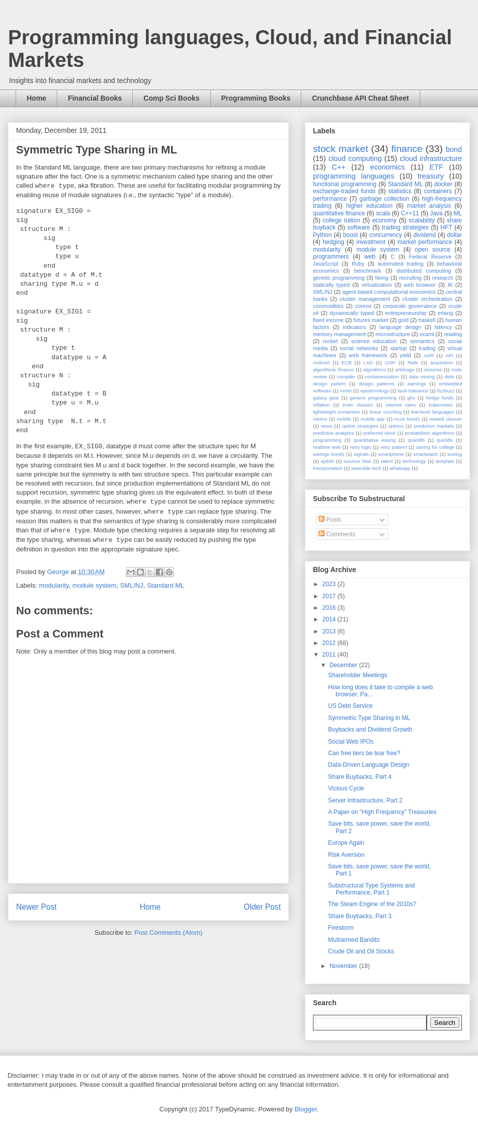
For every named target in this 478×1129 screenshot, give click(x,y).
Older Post (262, 907)
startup (398, 348)
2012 (330, 643)
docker (443, 184)
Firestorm (341, 927)
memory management (339, 334)
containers (438, 191)
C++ (338, 167)
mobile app (373, 419)
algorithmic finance (333, 369)
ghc (411, 397)
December (344, 665)
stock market (340, 148)
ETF (436, 167)
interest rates (401, 405)
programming (327, 440)
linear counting (386, 412)
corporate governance (410, 306)
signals (361, 454)
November (344, 966)
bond (454, 149)
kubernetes (440, 405)
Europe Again (346, 842)
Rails (413, 362)
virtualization (377, 285)
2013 (330, 631)
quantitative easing (375, 440)
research (442, 278)
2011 (330, 654)
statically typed (331, 285)
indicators (354, 327)
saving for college (435, 447)
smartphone (391, 454)
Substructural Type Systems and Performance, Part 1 (371, 889)
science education (373, 341)
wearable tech (366, 468)
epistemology (374, 390)
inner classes (358, 405)
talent (386, 461)
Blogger (305, 1109)
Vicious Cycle (346, 788)
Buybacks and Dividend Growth (370, 729)
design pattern (329, 383)
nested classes (446, 419)
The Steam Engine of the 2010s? (372, 904)
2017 (330, 596)
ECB (347, 362)
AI (449, 285)
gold (404, 320)
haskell (427, 320)
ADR (429, 355)
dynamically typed (352, 313)
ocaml (427, 334)
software (358, 227)
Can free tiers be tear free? (364, 753)
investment (370, 242)
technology (414, 461)
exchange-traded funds (344, 191)
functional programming (344, 184)
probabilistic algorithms (429, 433)
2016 (330, 607)
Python (322, 234)
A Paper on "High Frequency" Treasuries (382, 812)
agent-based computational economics (389, 292)
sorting (454, 454)
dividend (424, 234)
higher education (369, 205)
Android (321, 362)
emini (346, 390)
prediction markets (434, 426)
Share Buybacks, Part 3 (359, 916)
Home (36, 98)
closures (433, 369)
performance (330, 198)
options (396, 426)
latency (443, 327)
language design (400, 327)
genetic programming (338, 278)
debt (449, 376)
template (445, 461)
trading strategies (405, 227)
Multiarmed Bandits (354, 939)
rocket (330, 341)
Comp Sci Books (171, 98)
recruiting (410, 278)
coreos (363, 306)
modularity (54, 585)
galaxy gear (326, 397)
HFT (446, 227)
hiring (381, 278)
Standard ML (165, 585)
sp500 (327, 461)
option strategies (360, 426)
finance (407, 148)
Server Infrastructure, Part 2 (365, 800)
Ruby (358, 264)
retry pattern (393, 447)
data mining (422, 376)
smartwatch (425, 454)
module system (94, 585)
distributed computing (423, 271)
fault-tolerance (412, 390)
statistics (400, 191)
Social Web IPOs (350, 741)
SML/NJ (131, 585)
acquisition (441, 362)
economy (384, 220)
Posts (329, 519)
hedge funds (439, 397)
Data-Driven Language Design (368, 764)
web (369, 256)
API (449, 355)
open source (432, 249)
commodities (328, 306)
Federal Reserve (430, 257)
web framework (368, 355)
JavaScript (325, 264)
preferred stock (379, 433)
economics (387, 167)
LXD (368, 362)
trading (427, 348)
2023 (330, 584)
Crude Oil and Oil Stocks (361, 951)
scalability (422, 220)
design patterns (376, 383)
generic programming (373, 397)
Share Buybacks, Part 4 (359, 776)
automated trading (401, 264)
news (326, 426)
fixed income (328, 320)
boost (350, 234)
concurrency (385, 234)
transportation (328, 468)
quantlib (416, 440)
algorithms (374, 369)
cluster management (365, 299)
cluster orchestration (428, 299)
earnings (417, 383)
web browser (419, 285)
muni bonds (407, 419)
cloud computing (355, 158)
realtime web (327, 447)
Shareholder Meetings (357, 675)
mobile (344, 419)
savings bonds (328, 454)
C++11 (410, 213)
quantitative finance (339, 213)
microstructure (392, 334)
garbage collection (384, 198)
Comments (336, 534)
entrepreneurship (406, 313)
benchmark (367, 271)
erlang (445, 313)
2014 (330, 619)
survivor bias (357, 461)
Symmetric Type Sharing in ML (369, 717)
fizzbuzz (446, 390)
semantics (422, 341)
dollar (454, 234)
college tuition (341, 220)
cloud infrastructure (431, 158)
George (58, 572)
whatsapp (400, 468)
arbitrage (404, 369)
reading (453, 334)
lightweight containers (336, 412)
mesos (320, 419)
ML (457, 213)
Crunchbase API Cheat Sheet (360, 98)
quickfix (445, 440)
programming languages (353, 176)
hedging (333, 242)
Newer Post (36, 907)
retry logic (360, 447)
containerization (382, 376)
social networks (359, 348)
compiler (346, 376)
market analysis (429, 205)
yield (405, 355)
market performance (424, 242)
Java (436, 213)
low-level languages (432, 412)
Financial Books (95, 98)
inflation (321, 405)
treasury (431, 176)
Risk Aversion (346, 854)
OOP (390, 362)
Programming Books (256, 98)
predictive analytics (333, 433)
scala (383, 213)
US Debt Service (350, 705)
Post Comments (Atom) (168, 932)
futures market (371, 320)
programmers (331, 256)
